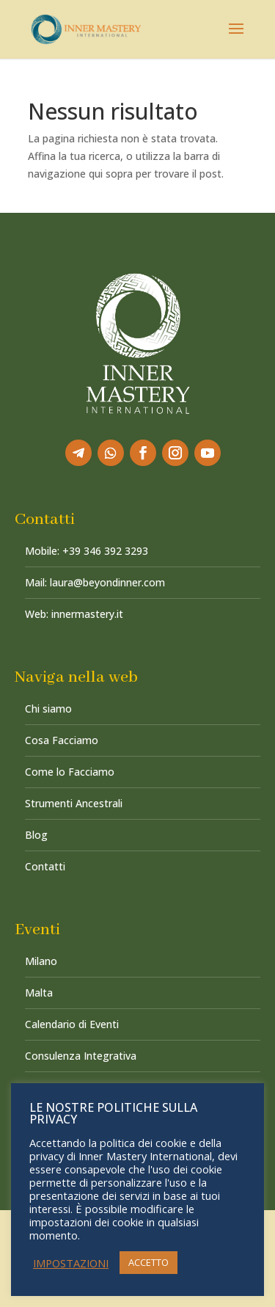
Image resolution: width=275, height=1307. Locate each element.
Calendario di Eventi (72, 1024)
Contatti (45, 866)
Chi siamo (48, 709)
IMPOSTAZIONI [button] (71, 1263)
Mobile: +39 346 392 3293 (86, 551)
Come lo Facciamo (69, 772)
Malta (39, 993)
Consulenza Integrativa (80, 1056)
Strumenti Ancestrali (73, 803)
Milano (41, 961)
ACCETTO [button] (148, 1262)
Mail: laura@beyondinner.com (95, 582)
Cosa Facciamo (61, 740)
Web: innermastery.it (74, 614)
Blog (36, 835)
